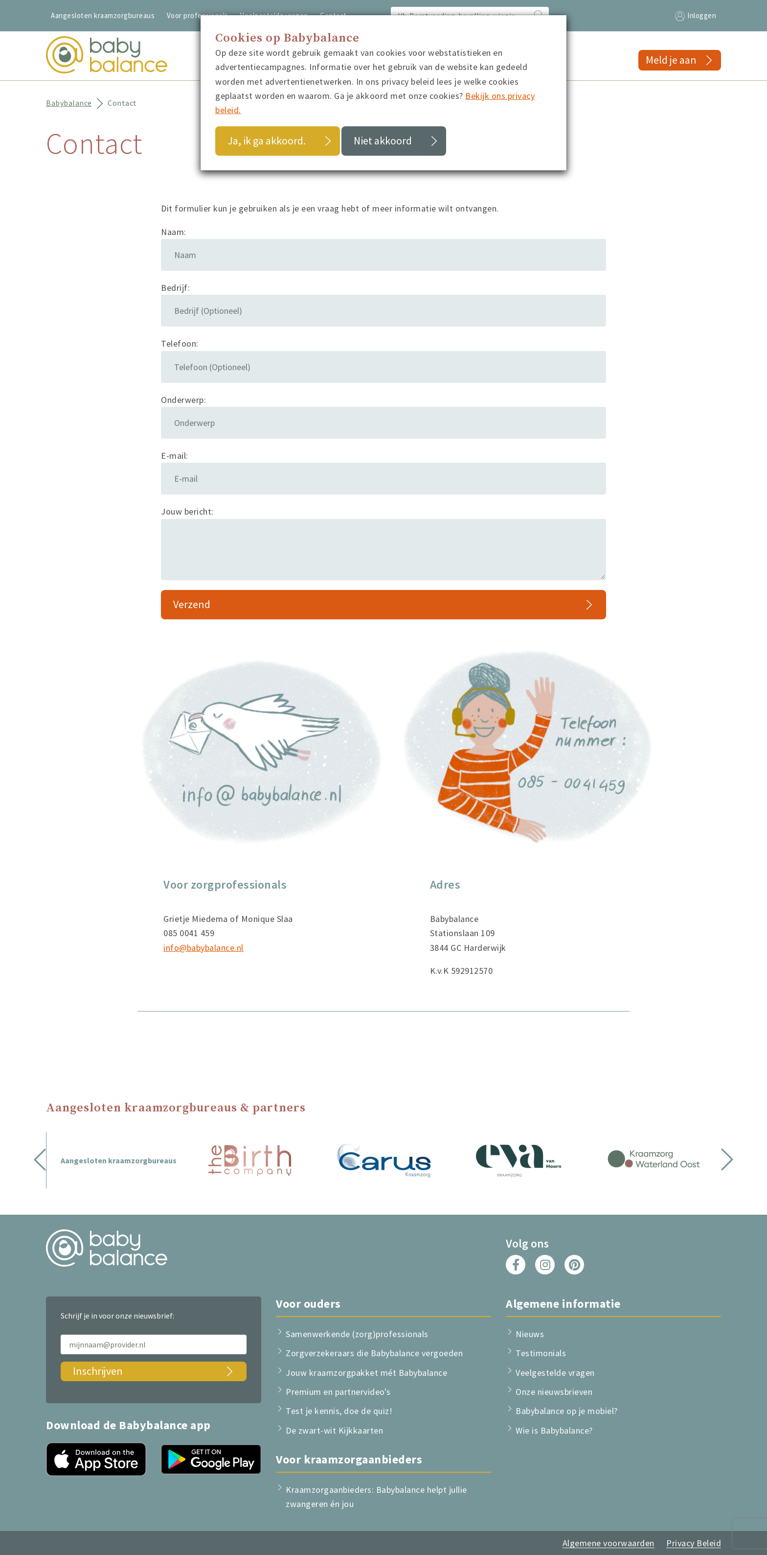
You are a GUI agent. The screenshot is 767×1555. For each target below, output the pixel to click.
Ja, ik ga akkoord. (266, 140)
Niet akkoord (383, 140)
